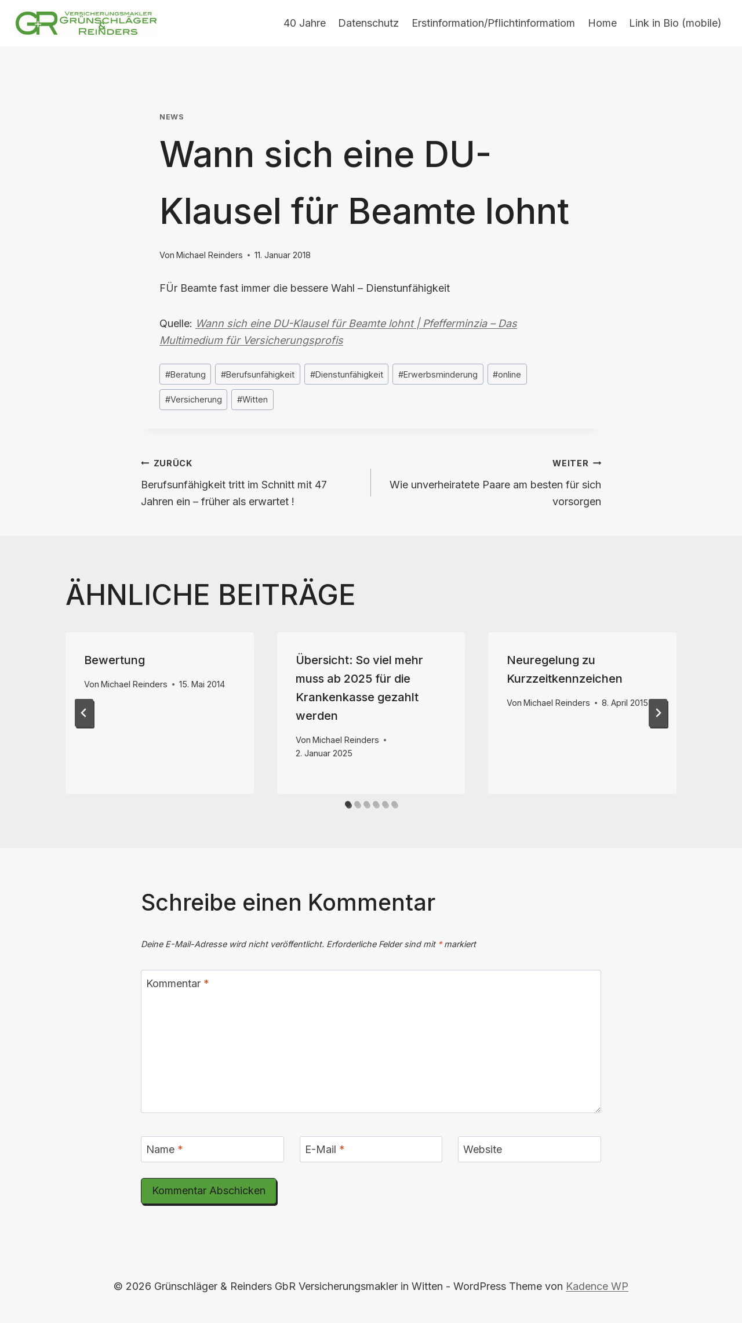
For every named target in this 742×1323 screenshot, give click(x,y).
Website (482, 1149)
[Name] (212, 1149)
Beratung (185, 374)
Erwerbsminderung (438, 374)
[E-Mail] (371, 1149)
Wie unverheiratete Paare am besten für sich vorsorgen (491, 481)
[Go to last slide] (84, 713)
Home (602, 23)
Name (164, 1149)
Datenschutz (368, 23)
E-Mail (325, 1149)
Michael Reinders (209, 255)
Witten (252, 399)
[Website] (529, 1149)
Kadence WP (597, 1286)
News (171, 117)
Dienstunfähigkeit (346, 374)
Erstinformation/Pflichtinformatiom (493, 23)
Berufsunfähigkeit (257, 374)
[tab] (348, 804)
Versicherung (193, 399)
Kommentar (177, 983)
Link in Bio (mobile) (675, 23)
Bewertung (114, 660)
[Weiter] (658, 713)
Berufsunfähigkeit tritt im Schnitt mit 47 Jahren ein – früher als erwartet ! (251, 481)
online (507, 374)
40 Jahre (304, 23)
